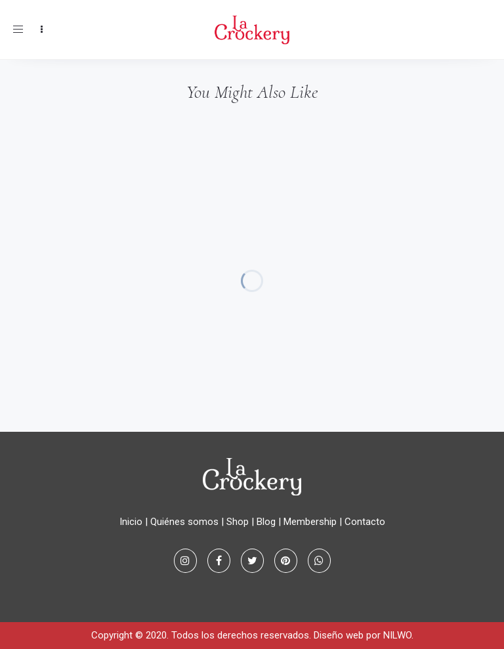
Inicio (130, 522)
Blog (266, 522)
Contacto (365, 522)
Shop (237, 522)
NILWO (397, 635)
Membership (310, 522)
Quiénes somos (184, 522)
